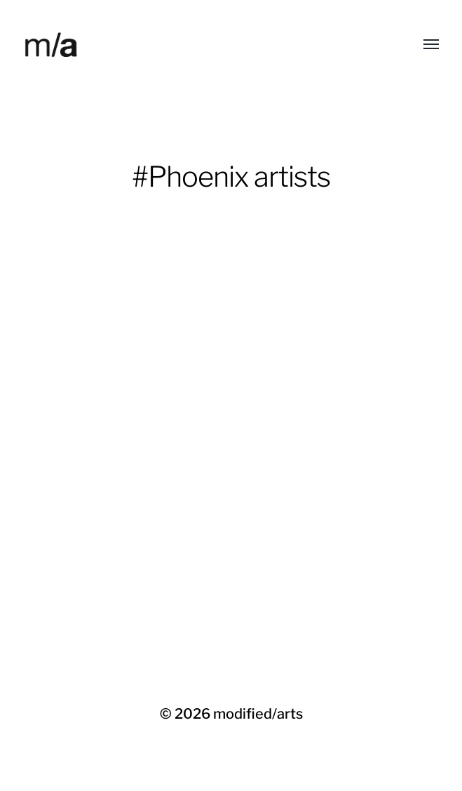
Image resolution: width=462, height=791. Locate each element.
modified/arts (258, 713)
